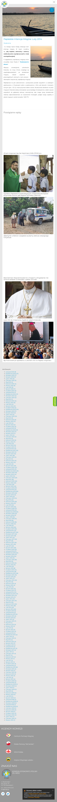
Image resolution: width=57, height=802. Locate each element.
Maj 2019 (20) (10, 500)
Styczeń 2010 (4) (10, 679)
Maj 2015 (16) (9, 582)
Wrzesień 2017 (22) (11, 534)
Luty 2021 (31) (10, 464)
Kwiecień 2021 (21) (11, 460)
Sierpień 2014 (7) (11, 597)
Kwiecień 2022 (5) (11, 440)
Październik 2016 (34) (12, 553)
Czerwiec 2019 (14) (11, 498)
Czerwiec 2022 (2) (11, 436)
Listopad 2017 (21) (11, 530)
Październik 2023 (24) (12, 409)
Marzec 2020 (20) (11, 483)
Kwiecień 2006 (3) (11, 710)
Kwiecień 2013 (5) (11, 624)
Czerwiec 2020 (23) (11, 477)
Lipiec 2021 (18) (10, 455)
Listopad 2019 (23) (11, 489)
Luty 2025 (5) (9, 387)
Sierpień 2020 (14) (11, 474)
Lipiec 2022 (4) (10, 435)
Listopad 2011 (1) (10, 646)
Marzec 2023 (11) (11, 421)
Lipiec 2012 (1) (10, 636)
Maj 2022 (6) (9, 438)
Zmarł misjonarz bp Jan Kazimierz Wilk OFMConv (22, 153)
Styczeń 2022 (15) (11, 445)
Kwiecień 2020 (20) (11, 481)
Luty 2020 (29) (10, 484)
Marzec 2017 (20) (11, 544)
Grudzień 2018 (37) (11, 508)
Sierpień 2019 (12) (11, 495)
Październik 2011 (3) (11, 648)
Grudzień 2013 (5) (11, 611)
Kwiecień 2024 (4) (11, 401)
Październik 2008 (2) (12, 701)
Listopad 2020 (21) (11, 469)
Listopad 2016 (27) (11, 551)
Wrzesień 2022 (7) (11, 431)
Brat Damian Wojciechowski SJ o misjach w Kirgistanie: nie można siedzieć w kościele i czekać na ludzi (26, 278)
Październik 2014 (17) (12, 594)
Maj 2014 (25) (9, 602)
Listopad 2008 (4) (11, 699)
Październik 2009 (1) (12, 684)
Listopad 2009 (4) (11, 682)
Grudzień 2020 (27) (11, 467)
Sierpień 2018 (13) (11, 515)
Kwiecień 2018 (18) (11, 522)
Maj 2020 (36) (10, 479)
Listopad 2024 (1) (11, 392)
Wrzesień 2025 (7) (11, 375)
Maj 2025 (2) (9, 382)
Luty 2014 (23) (10, 607)
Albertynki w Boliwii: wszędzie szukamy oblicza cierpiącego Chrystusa (26, 236)
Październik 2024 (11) (12, 394)
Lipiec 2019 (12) (10, 496)
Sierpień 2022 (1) (10, 433)
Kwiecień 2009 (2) (11, 693)
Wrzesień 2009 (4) (11, 686)
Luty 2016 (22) (10, 566)
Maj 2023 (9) (9, 418)
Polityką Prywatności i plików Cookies (37, 793)
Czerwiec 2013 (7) (11, 621)
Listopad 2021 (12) (11, 448)
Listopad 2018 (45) (11, 510)
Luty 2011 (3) (9, 660)
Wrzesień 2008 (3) (11, 703)
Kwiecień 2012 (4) (11, 641)
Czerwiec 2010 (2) (11, 672)
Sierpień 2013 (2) (10, 617)
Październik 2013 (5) (11, 614)
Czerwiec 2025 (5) (11, 380)
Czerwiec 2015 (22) (11, 580)
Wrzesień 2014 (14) (11, 595)
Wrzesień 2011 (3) (11, 650)
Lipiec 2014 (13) (10, 599)
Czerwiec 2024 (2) (11, 397)
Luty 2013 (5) (9, 628)
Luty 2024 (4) (9, 404)
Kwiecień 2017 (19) (11, 542)
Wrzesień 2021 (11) (11, 452)
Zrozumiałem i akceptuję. (34, 797)
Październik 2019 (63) (12, 491)
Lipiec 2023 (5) (10, 414)
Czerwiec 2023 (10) (11, 416)
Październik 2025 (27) (12, 373)
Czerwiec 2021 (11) (11, 457)
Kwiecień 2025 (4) (11, 384)
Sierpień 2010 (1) (10, 670)
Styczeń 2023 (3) (10, 425)
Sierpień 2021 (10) (11, 454)
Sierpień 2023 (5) (11, 413)
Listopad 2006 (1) (11, 704)
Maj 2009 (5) (9, 691)
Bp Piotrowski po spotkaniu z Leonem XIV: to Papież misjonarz (27, 360)
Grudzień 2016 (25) (11, 549)
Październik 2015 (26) (12, 573)
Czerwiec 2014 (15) (11, 600)
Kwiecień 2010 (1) (11, 674)
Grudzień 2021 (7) (11, 447)
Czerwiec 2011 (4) (11, 653)
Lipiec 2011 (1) (10, 652)
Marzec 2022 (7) (10, 442)
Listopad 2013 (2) (11, 612)
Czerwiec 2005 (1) (11, 718)
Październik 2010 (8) (12, 667)
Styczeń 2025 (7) (10, 389)
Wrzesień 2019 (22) (11, 493)
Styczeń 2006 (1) (10, 711)
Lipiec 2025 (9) (10, 378)
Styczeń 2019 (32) (11, 507)
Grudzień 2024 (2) (11, 390)
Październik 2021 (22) (12, 450)
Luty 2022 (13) (10, 443)
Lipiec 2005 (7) (10, 716)
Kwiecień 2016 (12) (11, 563)
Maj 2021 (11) (9, 459)
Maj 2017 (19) (9, 541)
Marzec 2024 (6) (10, 402)
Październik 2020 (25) (12, 471)
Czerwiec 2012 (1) (11, 638)
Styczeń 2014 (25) (11, 609)
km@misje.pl (5, 789)
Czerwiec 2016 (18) (11, 559)
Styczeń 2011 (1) (10, 662)
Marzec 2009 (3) (10, 694)
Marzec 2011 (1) (10, 658)
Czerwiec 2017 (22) (11, 539)
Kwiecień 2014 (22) (11, 604)
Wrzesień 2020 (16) (11, 472)
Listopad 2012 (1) (10, 633)
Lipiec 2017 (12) (10, 537)
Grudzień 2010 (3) (11, 663)
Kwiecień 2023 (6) (11, 419)
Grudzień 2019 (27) (11, 488)
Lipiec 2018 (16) (10, 517)
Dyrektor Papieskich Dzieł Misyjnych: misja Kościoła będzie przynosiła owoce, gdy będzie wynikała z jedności (26, 194)
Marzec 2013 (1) (10, 626)
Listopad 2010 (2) (11, 665)
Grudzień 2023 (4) (11, 407)
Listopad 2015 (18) (11, 571)
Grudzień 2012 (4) (11, 631)
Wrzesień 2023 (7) (11, 411)
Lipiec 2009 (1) (10, 687)
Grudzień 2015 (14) (11, 570)
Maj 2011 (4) (9, 655)
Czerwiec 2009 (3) (11, 689)
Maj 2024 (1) (9, 399)
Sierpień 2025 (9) (11, 377)
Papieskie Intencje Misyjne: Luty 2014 (23, 39)
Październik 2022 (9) (12, 430)
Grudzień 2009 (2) (11, 681)
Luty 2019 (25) (10, 505)
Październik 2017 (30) (12, 532)
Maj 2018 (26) (9, 520)
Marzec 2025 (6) (10, 385)
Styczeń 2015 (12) (11, 588)
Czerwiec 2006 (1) (11, 708)
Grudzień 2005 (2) (11, 713)
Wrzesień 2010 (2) (11, 669)
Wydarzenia (7, 43)
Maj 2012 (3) (9, 640)
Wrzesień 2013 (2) (11, 616)
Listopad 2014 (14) (11, 592)
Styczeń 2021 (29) (11, 465)
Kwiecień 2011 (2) (11, 657)
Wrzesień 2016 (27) (11, 554)
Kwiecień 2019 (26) (11, 501)
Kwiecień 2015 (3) (11, 583)
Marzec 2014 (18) (11, 605)
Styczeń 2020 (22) (11, 486)
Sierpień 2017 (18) (11, 536)
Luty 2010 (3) (9, 677)
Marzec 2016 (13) (11, 565)
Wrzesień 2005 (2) (11, 715)
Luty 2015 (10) (10, 587)
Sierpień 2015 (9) (11, 576)
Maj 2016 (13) (9, 561)
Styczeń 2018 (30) (11, 527)
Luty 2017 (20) (10, 546)
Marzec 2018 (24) (11, 524)
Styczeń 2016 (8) (10, 568)
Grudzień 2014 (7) (11, 590)
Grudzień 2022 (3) (11, 426)
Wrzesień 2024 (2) (11, 396)
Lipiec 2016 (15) (10, 558)
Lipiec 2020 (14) (10, 476)
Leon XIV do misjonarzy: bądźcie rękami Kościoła (22, 320)
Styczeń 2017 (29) (11, 547)
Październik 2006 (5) (12, 706)
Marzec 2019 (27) (11, 503)
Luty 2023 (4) (9, 423)
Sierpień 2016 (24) (11, 556)
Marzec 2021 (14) (11, 462)
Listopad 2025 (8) (11, 372)
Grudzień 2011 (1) (10, 645)
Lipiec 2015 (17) (10, 578)
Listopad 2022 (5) (11, 428)
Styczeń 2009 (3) (11, 698)
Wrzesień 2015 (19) (11, 575)
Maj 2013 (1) (9, 623)
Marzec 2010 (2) (10, 675)
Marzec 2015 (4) (10, 585)
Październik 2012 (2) (11, 634)
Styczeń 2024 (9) (11, 406)
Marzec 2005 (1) (10, 720)
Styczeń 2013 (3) (10, 629)
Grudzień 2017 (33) (11, 529)
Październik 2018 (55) (12, 512)
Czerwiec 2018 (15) (11, 518)
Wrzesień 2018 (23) (11, 513)
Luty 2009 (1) (9, 696)
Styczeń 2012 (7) (10, 643)
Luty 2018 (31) (10, 525)
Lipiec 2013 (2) (10, 619)
